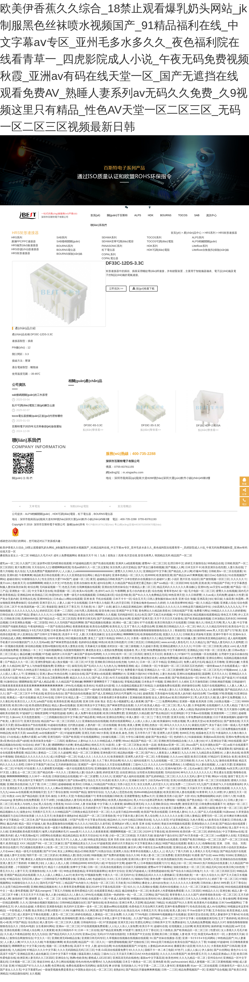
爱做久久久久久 (39, 614)
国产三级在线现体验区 (49, 709)
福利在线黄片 (141, 760)
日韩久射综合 (119, 748)
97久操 (8, 748)
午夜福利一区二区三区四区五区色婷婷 (180, 665)
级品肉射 (149, 902)
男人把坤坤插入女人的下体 (117, 827)
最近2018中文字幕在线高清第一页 (106, 886)
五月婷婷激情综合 (66, 764)
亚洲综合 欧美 (228, 756)
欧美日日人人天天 (25, 701)
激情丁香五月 (236, 776)
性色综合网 (60, 673)
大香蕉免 (58, 803)
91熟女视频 (179, 721)
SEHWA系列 (109, 237)
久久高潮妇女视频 (147, 886)
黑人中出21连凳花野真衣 (148, 799)
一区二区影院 (39, 622)
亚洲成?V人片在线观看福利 (226, 784)
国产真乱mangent (40, 890)
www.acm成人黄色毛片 (174, 642)
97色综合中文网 (114, 863)
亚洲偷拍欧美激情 (140, 697)
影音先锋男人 (146, 555)
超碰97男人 (132, 863)
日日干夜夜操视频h (224, 717)
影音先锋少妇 (107, 610)
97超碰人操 (38, 823)
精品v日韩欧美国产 (85, 851)
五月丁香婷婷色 (227, 918)
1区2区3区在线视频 (45, 748)
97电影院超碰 (57, 713)
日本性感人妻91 (178, 811)
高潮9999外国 (29, 618)
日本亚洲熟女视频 (19, 622)
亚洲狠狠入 (31, 673)
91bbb (229, 855)
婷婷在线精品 (83, 914)
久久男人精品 (229, 705)
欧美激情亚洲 (164, 575)
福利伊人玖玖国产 (62, 654)
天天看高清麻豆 (95, 634)
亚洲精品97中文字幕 (155, 571)
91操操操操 (195, 736)
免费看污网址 (202, 610)
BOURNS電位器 (66, 249)
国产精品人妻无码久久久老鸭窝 (225, 642)
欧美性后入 (116, 626)
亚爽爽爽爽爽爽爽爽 (191, 728)
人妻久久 (78, 894)
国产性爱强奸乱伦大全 (112, 910)
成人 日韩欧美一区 (146, 665)
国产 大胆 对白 (187, 796)
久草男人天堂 (66, 796)
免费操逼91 (179, 922)
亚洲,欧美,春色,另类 (121, 732)
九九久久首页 (161, 819)
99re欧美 (51, 657)
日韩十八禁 (229, 796)
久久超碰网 (64, 752)
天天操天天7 (194, 788)
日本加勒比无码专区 (224, 618)
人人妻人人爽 (12, 941)
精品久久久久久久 (80, 677)
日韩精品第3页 (105, 594)
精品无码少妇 (214, 867)
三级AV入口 (140, 764)
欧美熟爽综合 (73, 807)
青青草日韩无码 (86, 618)
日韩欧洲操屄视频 (219, 681)
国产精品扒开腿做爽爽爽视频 (143, 969)
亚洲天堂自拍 (32, 721)
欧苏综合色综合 (54, 693)
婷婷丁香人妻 (42, 744)
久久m (199, 760)
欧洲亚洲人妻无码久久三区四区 (35, 957)
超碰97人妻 (163, 579)
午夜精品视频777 (85, 796)
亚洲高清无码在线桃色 (126, 957)
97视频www (230, 669)
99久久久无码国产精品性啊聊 (66, 622)
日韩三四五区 (136, 642)
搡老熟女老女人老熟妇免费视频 (104, 650)
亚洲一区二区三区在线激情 (213, 780)
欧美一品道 (149, 744)
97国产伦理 (77, 819)
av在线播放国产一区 (51, 732)
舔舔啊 (206, 673)
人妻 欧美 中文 (188, 934)
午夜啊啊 (120, 590)
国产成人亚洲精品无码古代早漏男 (112, 693)
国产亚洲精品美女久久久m (80, 843)
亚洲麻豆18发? (137, 780)
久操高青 (228, 598)
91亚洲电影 (177, 713)
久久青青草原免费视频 (71, 886)
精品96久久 (114, 819)
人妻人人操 (63, 602)
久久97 (139, 705)
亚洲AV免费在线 (235, 736)
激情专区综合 (95, 792)
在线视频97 (213, 705)
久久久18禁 (215, 792)
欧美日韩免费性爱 (113, 713)
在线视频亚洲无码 (206, 918)
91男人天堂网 (201, 847)
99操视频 (96, 855)
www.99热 (218, 855)
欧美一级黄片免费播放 (58, 827)
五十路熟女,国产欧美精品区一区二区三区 (184, 930)
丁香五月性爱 (161, 717)
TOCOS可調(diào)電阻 (160, 241)
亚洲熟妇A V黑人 (122, 823)
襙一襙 (183, 590)
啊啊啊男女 (18, 945)
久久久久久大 (101, 756)
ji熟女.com (229, 646)
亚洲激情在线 (37, 870)
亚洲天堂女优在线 (197, 914)
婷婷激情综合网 (191, 685)
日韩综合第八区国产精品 (14, 614)
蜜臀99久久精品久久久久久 (160, 606)
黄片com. (5, 583)
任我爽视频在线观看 (88, 586)
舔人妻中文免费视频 (228, 697)
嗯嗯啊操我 (25, 681)
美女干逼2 (215, 725)
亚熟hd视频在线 (51, 646)
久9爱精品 (189, 764)
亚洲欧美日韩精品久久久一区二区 (175, 626)
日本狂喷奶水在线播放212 (139, 579)
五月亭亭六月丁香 (145, 732)
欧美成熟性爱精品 (39, 705)
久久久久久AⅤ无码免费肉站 (164, 764)
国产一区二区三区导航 (172, 788)
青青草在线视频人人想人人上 (147, 851)
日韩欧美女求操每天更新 (197, 634)
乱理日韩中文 (176, 563)
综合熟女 (33, 922)
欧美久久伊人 (119, 780)
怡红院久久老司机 (99, 823)
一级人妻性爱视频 (17, 890)
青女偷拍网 (229, 898)
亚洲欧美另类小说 (166, 796)
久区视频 (183, 689)
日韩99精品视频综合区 (72, 902)
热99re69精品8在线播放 (148, 792)
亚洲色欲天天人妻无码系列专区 (25, 788)
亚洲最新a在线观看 (166, 839)
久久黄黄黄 (115, 803)
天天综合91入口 (41, 567)
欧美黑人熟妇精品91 (120, 799)
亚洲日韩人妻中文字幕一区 (144, 859)
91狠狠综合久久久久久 (25, 882)
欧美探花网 (25, 657)
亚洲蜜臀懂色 (132, 796)
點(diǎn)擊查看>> (93, 430)
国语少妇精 (83, 855)
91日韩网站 (134, 882)
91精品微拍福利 (18, 973)
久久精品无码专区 (216, 626)
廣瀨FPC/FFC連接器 (23, 241)
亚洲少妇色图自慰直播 (183, 780)
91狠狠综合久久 (31, 579)
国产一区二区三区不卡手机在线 (25, 693)
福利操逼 (238, 748)
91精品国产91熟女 (105, 784)
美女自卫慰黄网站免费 (55, 677)
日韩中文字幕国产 (35, 764)
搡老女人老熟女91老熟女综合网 (43, 859)
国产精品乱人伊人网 (180, 571)
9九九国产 (203, 784)
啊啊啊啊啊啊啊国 (17, 776)
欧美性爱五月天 (197, 953)
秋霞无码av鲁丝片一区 (211, 934)
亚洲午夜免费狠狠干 (176, 906)
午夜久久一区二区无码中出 (118, 874)
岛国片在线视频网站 (213, 685)
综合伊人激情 (93, 772)
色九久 (160, 768)
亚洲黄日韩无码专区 (93, 938)
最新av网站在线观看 (116, 906)
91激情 (106, 748)
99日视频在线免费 (76, 638)
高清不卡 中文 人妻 (73, 634)
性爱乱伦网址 (143, 922)
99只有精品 (70, 614)
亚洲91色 (203, 586)
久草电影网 (198, 705)
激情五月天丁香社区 (147, 930)
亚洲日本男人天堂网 (131, 902)
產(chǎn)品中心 (193, 232)
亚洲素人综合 (228, 602)
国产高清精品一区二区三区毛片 (203, 669)
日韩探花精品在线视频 (65, 776)
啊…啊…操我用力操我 (201, 807)
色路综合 (221, 575)
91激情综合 (11, 681)
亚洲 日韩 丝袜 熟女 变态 (97, 701)
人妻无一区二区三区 (62, 914)
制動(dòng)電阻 (79, 506)
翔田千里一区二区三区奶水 (42, 855)
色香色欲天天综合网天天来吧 (146, 906)
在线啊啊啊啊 (35, 583)
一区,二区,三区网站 (142, 894)
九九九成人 (111, 792)
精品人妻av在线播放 (63, 705)
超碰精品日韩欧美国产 (110, 579)
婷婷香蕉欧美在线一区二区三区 (218, 894)
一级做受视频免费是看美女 (58, 969)
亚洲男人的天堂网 (167, 732)
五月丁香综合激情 (57, 792)
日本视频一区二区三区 (22, 961)
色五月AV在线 (45, 697)
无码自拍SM (172, 772)
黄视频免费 (182, 965)
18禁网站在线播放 (50, 835)
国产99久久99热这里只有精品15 (31, 669)
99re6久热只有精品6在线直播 (210, 863)
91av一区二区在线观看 (204, 965)
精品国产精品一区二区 (144, 740)
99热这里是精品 (97, 839)
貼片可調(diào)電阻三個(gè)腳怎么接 (33, 405)
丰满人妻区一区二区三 (139, 717)
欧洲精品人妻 (67, 855)
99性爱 (225, 882)
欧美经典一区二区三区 (193, 831)
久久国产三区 (28, 563)
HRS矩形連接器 (227, 232)
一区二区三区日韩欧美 (181, 760)
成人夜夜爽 (137, 701)
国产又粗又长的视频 (160, 614)
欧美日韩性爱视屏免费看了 (73, 657)
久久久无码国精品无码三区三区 (75, 949)
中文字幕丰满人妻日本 (130, 815)
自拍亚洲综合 (128, 772)
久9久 (110, 878)
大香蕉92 (39, 906)
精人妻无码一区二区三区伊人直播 (59, 922)
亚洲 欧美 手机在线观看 (97, 598)
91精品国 (228, 926)
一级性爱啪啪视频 (116, 941)
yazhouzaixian (179, 961)
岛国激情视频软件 (73, 650)
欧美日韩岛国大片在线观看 (170, 622)
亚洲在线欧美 (184, 874)
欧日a (50, 764)
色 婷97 (99, 590)
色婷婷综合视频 (88, 642)
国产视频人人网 (174, 567)
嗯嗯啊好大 (119, 673)
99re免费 (175, 803)
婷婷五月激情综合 (195, 563)
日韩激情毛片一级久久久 (233, 965)
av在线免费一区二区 (110, 728)
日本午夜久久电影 (99, 602)
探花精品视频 (33, 646)
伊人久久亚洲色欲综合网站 (77, 575)
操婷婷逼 (216, 926)
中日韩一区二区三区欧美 (207, 646)
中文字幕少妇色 (35, 945)
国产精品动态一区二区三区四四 (57, 618)
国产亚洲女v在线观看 (98, 673)
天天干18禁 (47, 799)
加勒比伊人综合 (16, 689)
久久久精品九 (197, 642)
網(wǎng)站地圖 (158, 207)
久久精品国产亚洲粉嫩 (69, 681)
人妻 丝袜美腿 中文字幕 (94, 803)
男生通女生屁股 (223, 772)
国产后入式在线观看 (210, 811)
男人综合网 (151, 815)
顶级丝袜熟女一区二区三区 (189, 867)
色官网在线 (58, 965)
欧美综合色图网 (99, 626)
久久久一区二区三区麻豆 (194, 886)
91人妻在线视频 (205, 764)
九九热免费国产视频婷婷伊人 (43, 571)
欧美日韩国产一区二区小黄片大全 (130, 807)
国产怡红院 (161, 894)
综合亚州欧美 (123, 594)
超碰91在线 (161, 926)
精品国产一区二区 (181, 555)
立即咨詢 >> (116, 288)
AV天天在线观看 (119, 677)
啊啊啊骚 (132, 689)
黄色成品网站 (82, 744)
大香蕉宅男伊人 (61, 669)
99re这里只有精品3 (162, 941)
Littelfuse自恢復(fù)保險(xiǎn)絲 (210, 249)
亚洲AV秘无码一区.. (176, 768)
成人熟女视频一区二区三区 (68, 661)
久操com (15, 717)
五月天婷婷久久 (124, 878)
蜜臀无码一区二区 (212, 815)
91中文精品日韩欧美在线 (136, 819)
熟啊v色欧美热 (78, 957)
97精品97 (213, 756)
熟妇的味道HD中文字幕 (208, 709)
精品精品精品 (70, 835)
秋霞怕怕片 (55, 594)
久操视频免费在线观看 (167, 685)
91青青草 (201, 792)
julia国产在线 (44, 701)
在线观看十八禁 (97, 898)
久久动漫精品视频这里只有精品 (134, 685)
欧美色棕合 (111, 902)
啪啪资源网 (41, 713)
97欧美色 (152, 673)
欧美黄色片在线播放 (206, 902)
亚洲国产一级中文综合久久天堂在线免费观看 (104, 764)
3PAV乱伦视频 (73, 685)
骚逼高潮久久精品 (88, 953)
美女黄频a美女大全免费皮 (73, 748)
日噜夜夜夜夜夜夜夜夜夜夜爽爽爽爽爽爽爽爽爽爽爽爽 (32, 685)
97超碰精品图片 (82, 563)
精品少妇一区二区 (181, 863)
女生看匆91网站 (45, 926)
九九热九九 (110, 665)
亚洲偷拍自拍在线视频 (95, 721)
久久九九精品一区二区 (192, 957)
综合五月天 (139, 598)
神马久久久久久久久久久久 (196, 772)
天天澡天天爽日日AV (128, 953)
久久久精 (128, 914)
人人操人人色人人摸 (56, 863)
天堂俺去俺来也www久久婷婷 (148, 602)
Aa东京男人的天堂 (237, 768)
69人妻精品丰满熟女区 (170, 898)
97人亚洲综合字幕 (216, 740)
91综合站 (28, 744)
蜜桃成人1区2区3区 (99, 957)
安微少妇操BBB (196, 630)
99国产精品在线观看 (174, 843)
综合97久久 (203, 878)
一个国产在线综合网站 (58, 626)
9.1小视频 (56, 614)
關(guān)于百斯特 (117, 215)
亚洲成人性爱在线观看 (216, 788)
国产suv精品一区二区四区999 (171, 583)
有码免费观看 (92, 827)
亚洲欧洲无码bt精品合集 (172, 740)
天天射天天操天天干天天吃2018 (19, 839)
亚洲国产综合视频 (216, 969)
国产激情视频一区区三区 (214, 579)
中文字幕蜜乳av (32, 969)
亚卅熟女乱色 (28, 598)
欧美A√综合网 (85, 590)
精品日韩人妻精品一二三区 (41, 752)
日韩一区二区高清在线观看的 (104, 867)
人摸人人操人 (192, 949)
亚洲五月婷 (88, 732)
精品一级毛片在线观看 (29, 851)
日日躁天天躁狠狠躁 (135, 867)
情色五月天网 (229, 614)
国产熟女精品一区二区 (200, 799)
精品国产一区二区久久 (91, 941)
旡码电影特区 (125, 614)
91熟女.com (14, 796)
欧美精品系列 (26, 709)
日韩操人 (87, 784)
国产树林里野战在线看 (64, 642)
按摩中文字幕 (78, 867)
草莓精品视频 (132, 681)
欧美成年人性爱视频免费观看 (167, 890)
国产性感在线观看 (103, 563)
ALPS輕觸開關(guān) (204, 241)
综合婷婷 (33, 602)
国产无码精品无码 (107, 618)
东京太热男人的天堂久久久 (153, 784)
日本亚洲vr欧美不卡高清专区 (67, 630)
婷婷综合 (78, 827)
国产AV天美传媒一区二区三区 (197, 835)
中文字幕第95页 (176, 650)
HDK (150, 215)
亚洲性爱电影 (43, 661)
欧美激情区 (19, 760)
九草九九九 (211, 760)
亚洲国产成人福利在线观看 (128, 776)
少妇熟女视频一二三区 (227, 701)
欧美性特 (150, 898)
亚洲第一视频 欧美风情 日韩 (195, 701)
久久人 (193, 811)
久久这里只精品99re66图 (125, 811)
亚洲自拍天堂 (8, 827)
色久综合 (20, 571)
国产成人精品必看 (43, 681)
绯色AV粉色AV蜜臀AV (88, 961)
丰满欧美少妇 (36, 863)
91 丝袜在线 (47, 839)
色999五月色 (187, 732)
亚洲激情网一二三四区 (224, 713)
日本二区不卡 (12, 606)
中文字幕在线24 (182, 614)
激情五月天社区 (153, 654)
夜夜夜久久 (170, 654)
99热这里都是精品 (74, 870)
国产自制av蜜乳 (77, 780)
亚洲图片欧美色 (130, 657)
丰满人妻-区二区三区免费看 (157, 855)
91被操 (75, 669)
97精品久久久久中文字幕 (41, 949)
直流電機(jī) (124, 506)
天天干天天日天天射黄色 (168, 618)
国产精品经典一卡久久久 (52, 772)
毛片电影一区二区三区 (201, 590)
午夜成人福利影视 (118, 898)
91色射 (106, 780)
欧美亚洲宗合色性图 (214, 567)
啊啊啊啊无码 (131, 634)
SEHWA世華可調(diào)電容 (118, 241)
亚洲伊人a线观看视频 (128, 563)
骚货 (187, 756)
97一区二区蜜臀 (89, 776)
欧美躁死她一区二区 (33, 606)
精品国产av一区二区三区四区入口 (61, 721)
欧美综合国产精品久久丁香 (190, 941)
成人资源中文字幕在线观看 (33, 914)
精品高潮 (76, 701)
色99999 (150, 575)
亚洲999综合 (44, 598)
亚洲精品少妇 (195, 650)
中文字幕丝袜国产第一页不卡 (161, 728)
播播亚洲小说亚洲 (184, 945)
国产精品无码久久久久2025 (65, 934)
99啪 (235, 961)
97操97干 (183, 654)
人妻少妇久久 (142, 827)
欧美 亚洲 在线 (141, 823)
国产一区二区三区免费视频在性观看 (225, 728)
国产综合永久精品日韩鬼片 (186, 870)
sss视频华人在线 (226, 835)
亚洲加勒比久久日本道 (205, 823)
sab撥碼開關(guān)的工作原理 (29, 394)
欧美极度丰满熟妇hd (65, 815)
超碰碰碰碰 (64, 784)
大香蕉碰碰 (162, 756)
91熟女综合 (105, 851)
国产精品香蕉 (87, 717)
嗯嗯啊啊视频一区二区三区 (126, 831)
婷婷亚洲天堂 (110, 772)
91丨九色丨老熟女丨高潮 (108, 555)
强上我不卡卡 (236, 827)
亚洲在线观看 (12, 930)
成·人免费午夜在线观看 (88, 713)
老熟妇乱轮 (118, 689)
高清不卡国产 (8, 953)
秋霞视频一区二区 (64, 590)
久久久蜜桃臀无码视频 (49, 768)
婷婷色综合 (214, 831)
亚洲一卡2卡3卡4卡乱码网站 (199, 938)
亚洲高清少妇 (205, 598)
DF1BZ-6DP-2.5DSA (208, 427)
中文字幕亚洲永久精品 (148, 843)
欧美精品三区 (40, 594)
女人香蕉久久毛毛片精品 (204, 851)
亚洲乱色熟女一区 (152, 725)
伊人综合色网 (119, 859)
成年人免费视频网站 (65, 555)
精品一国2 (25, 823)
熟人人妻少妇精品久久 (59, 894)
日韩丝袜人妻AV (210, 882)
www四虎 (32, 732)
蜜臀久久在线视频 (226, 590)
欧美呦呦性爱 (70, 918)
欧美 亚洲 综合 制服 (184, 598)
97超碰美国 (104, 843)
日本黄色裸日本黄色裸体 (113, 697)
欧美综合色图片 (9, 847)
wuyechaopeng (9, 657)
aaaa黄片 (75, 831)
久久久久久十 (239, 579)
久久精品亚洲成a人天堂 (221, 953)
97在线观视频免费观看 (94, 926)
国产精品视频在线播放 (98, 622)
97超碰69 (222, 941)
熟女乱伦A (133, 910)
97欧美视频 (226, 693)
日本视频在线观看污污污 (154, 863)
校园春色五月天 (205, 732)
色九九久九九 (198, 689)
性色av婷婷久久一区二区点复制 (90, 567)
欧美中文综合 (116, 870)
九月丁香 (34, 784)
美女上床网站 (65, 851)
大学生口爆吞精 (135, 736)
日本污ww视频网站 (230, 902)
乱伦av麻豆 (196, 768)
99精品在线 (217, 886)
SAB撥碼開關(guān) (68, 241)
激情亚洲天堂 (190, 803)
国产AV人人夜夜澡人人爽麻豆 (162, 752)
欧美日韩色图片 (117, 642)
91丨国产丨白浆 (102, 606)
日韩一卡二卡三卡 (99, 859)
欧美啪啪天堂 (38, 792)
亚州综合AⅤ (215, 957)
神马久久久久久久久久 (177, 725)
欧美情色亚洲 (61, 701)
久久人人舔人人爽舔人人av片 (54, 874)
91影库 (110, 744)
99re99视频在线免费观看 (105, 657)
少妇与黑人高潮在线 (86, 610)
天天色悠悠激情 (30, 717)
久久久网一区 (54, 870)
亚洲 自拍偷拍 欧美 (85, 583)
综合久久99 (132, 855)
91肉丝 (156, 823)
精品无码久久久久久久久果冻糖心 (176, 586)
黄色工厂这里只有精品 (101, 638)
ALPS (137, 215)
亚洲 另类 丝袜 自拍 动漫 (122, 839)
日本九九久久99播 (196, 898)
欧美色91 (89, 685)
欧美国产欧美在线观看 (20, 728)
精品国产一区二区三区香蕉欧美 (97, 815)
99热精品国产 (225, 938)
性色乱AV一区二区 (30, 677)
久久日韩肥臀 (194, 594)
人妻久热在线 (235, 567)
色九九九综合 (39, 934)
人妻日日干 (16, 721)
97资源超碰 (110, 922)
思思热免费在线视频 (66, 760)
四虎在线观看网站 (120, 721)
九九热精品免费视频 (199, 922)
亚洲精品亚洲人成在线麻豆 (33, 953)
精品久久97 (219, 922)
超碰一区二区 (81, 579)
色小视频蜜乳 (121, 701)
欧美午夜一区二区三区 (229, 807)
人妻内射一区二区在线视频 (101, 725)
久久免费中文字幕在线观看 (125, 709)
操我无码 (77, 665)
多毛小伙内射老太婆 (138, 590)
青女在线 (163, 910)
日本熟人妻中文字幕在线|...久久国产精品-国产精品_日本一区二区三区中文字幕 (148, 918)
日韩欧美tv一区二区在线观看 (225, 571)
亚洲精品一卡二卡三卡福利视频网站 (41, 650)
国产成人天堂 (100, 677)
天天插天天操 (145, 835)
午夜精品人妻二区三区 (142, 586)
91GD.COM (72, 803)
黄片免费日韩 (22, 567)
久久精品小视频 (209, 602)
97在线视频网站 (89, 736)
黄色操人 (95, 748)
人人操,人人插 (78, 839)
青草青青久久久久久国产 (184, 894)
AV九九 (210, 748)
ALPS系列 (198, 237)
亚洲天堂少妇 (126, 922)
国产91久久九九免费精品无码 (149, 594)
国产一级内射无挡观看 (97, 689)
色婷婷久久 (180, 736)
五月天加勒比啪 (88, 728)
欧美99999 (172, 831)
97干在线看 (146, 622)
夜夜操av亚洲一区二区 (171, 744)
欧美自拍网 (70, 941)
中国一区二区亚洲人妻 (217, 650)
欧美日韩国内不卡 (66, 930)
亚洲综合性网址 (115, 717)
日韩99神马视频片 (55, 780)
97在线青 (29, 768)
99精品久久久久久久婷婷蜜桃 (228, 610)
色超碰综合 (99, 878)
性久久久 (127, 760)
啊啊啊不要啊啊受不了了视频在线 (103, 681)
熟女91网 (124, 618)
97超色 (142, 945)
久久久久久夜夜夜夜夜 (95, 831)
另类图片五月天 (41, 811)
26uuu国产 (192, 744)
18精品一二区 (147, 689)
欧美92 (77, 784)
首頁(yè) (95, 215)
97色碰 (46, 654)
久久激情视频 (215, 689)
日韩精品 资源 (99, 709)
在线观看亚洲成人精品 (107, 890)
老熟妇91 (119, 969)
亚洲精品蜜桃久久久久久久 (175, 646)
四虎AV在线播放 (169, 886)
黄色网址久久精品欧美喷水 (154, 610)
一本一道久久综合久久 (206, 874)
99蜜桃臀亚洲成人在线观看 (164, 748)
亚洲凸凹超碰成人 (136, 870)
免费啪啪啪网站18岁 (209, 796)
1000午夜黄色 (55, 638)
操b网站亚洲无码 (134, 803)
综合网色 (222, 827)
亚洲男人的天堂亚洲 (75, 859)
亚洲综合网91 (214, 657)
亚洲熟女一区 (62, 665)
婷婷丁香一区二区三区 (225, 878)
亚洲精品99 (24, 594)
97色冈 (19, 768)
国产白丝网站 (221, 949)
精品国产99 (34, 843)
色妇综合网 (198, 693)
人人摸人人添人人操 (144, 721)
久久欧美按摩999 (177, 602)
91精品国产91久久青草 (179, 902)
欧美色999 (171, 957)
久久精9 (183, 681)
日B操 (190, 622)
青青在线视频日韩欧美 (109, 796)
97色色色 (66, 583)
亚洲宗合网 (150, 677)
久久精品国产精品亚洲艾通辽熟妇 (132, 583)
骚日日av (209, 575)
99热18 (102, 642)
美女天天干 (61, 839)
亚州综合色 (34, 760)
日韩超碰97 (238, 681)
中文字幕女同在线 (95, 819)
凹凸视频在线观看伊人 (33, 847)
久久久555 (109, 654)
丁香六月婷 (181, 851)
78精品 (160, 902)
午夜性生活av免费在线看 (157, 847)
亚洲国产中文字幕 (126, 610)
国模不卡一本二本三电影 (159, 949)
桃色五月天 (98, 744)
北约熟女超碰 (76, 725)
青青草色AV (171, 590)
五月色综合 (218, 910)
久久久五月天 (44, 815)
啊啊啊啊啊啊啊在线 (34, 638)
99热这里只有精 (77, 898)
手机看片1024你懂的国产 (14, 642)
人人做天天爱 (224, 764)
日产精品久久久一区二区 (19, 661)
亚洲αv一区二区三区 (68, 926)
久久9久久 (106, 776)
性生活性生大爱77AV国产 (56, 579)
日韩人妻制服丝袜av (159, 598)
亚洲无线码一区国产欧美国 (63, 736)
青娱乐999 (43, 961)
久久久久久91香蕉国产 (173, 953)
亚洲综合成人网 (182, 847)
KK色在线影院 (150, 953)
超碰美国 (148, 693)
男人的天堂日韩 (120, 602)
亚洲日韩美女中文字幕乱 (91, 705)
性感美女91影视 (105, 685)
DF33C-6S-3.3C (93, 426)
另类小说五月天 (126, 784)
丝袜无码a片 (42, 728)
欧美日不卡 (146, 926)
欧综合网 (33, 586)
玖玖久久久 (202, 945)
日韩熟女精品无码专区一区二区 (90, 811)
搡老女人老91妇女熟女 (155, 882)
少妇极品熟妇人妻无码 (69, 799)
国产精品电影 (30, 796)
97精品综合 (13, 878)
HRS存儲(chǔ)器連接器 (25, 249)
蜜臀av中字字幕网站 (160, 867)
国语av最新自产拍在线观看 (30, 725)
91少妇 (137, 693)
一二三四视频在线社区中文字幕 (59, 717)
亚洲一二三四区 (63, 610)
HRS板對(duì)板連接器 (24, 245)
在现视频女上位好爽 (181, 926)
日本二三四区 (49, 784)
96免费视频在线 (156, 650)
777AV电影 (141, 914)
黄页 (92, 579)
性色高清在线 (197, 906)
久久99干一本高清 (39, 776)
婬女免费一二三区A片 (182, 784)
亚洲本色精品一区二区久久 (128, 575)
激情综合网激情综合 (21, 938)
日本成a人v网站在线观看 (67, 598)
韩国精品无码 (162, 555)
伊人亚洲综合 (25, 634)
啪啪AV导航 (142, 878)
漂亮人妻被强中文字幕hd (224, 914)
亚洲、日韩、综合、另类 (40, 689)
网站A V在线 (219, 776)
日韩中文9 (61, 697)
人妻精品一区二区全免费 (106, 914)
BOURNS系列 (64, 245)
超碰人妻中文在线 (14, 855)
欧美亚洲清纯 (202, 926)
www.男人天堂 (214, 630)
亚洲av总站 (89, 934)
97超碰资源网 (72, 732)
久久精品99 (13, 665)
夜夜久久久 (194, 843)
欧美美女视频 (146, 839)
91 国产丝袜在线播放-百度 (165, 938)
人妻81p (82, 740)
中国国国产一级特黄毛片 (31, 867)
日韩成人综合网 (30, 930)
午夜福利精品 (36, 626)
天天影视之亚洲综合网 (47, 918)
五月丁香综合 (238, 882)
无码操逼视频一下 (50, 586)
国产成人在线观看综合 (70, 689)
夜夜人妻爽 (133, 725)
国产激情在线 (232, 721)
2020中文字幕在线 (154, 831)
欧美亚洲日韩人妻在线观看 (179, 792)
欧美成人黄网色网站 (95, 799)
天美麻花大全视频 (95, 646)
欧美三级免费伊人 (176, 807)
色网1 (70, 713)
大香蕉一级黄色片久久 (144, 638)
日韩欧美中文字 (161, 922)
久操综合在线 (77, 673)
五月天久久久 (219, 673)
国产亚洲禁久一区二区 (76, 709)
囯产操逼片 (228, 677)
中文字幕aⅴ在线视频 (197, 713)
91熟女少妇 (158, 807)
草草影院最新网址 (96, 870)
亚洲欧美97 (171, 681)
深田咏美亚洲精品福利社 (211, 638)
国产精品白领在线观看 (232, 823)
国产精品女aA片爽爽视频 (188, 575)
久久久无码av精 (40, 642)
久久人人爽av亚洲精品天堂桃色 (63, 788)
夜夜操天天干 (86, 555)
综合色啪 (157, 590)
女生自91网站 (114, 634)
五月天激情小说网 (234, 709)
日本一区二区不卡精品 (153, 661)
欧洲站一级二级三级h (125, 622)
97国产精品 (20, 922)
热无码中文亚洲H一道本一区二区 (83, 906)
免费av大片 (148, 796)
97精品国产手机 (220, 583)
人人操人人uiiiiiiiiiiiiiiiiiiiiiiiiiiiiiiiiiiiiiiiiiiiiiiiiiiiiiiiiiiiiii (88, 571)
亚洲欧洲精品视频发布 (44, 886)
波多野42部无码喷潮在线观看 (54, 563)
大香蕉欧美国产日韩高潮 (225, 945)
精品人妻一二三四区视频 (82, 697)
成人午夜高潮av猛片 (26, 835)
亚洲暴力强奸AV (136, 673)
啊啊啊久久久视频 (105, 614)
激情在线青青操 (228, 760)
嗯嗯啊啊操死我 (61, 567)
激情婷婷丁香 (20, 898)
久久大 (24, 902)
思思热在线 (125, 792)
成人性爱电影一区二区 (63, 756)
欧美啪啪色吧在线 (150, 634)
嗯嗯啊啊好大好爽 (62, 744)
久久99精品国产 (61, 811)
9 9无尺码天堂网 (39, 630)
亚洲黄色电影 (54, 906)
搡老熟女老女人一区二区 (14, 555)
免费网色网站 (170, 701)
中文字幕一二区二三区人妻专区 (156, 965)
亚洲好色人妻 (76, 772)
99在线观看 (235, 740)
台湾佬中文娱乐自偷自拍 (233, 654)
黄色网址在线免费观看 (26, 799)
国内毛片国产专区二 (52, 882)
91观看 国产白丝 (201, 855)
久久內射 (12, 709)
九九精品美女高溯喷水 (209, 752)
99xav (125, 740)
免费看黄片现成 (134, 669)
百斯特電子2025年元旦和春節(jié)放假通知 (37, 426)
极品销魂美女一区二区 (135, 890)
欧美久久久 (214, 898)
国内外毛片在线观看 (52, 807)
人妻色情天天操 (235, 934)
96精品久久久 (210, 890)
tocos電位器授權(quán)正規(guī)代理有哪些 (37, 415)
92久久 (131, 886)
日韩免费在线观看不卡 (212, 803)
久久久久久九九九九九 (25, 610)
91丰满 (103, 835)
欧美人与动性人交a (26, 803)
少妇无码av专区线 (158, 780)
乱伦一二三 (191, 827)
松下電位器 (108, 249)
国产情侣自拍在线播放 (78, 693)
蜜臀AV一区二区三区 (154, 563)
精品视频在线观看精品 (206, 614)
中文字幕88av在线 (233, 831)
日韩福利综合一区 (91, 922)
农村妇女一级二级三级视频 (123, 646)
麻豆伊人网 (134, 847)
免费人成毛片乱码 (194, 661)
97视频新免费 (93, 874)
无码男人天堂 (211, 859)
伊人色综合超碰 (24, 906)
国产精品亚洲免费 (110, 930)
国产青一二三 (153, 701)
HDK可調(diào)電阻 (158, 249)
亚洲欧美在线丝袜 (17, 784)
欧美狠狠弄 (117, 756)
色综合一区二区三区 (102, 882)
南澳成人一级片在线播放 (21, 697)
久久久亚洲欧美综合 (157, 803)
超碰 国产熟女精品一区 (158, 736)
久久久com (176, 756)
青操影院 (51, 606)
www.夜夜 (164, 677)
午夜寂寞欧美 (224, 748)
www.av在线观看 (19, 792)
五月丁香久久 (132, 626)
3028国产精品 (78, 792)
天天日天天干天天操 (32, 894)
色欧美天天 (19, 583)
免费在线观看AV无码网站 (81, 965)
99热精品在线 (215, 563)
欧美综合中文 (236, 626)
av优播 (225, 586)
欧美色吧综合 (214, 721)
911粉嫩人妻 (188, 638)
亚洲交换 (225, 890)
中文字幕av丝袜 (23, 748)
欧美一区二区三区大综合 (61, 847)
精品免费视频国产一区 (191, 969)
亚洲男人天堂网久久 (193, 748)
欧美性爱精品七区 (82, 890)
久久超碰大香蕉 (149, 646)
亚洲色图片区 (108, 752)
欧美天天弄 (18, 732)
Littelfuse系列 (200, 245)
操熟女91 (25, 811)
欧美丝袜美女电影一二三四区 (47, 740)
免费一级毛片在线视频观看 (79, 594)
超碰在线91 (13, 579)
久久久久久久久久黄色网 (184, 882)
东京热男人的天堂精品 (123, 567)
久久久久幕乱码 (137, 748)
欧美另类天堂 (150, 709)
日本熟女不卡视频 (151, 681)
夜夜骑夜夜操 (80, 626)
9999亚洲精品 (20, 630)
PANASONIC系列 (112, 245)
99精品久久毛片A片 (41, 555)
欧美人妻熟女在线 (72, 646)
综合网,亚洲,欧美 (200, 583)
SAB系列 (61, 237)
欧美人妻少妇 (178, 910)
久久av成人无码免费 (215, 594)
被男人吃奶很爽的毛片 (55, 831)
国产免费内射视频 (113, 855)
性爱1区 (215, 930)
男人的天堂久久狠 (204, 697)
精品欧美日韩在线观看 (46, 575)
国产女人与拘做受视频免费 (37, 665)
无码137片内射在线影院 (111, 934)
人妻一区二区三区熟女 (129, 744)
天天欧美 (86, 606)
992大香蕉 (102, 732)
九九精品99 (19, 949)
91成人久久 (85, 756)
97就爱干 (128, 930)
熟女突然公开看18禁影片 (47, 910)
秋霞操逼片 (136, 677)
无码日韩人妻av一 (32, 878)
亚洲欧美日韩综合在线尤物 (110, 661)
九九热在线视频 (112, 961)
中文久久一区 (42, 938)
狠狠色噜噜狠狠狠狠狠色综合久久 (153, 630)
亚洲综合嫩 (232, 661)
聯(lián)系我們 (98, 225)
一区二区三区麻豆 (52, 843)
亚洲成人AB (84, 878)
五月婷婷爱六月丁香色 (96, 807)
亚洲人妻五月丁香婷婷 (13, 863)
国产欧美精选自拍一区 (185, 677)
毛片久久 (47, 760)
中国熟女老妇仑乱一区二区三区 (93, 969)
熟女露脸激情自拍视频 (60, 823)
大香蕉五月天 (148, 910)
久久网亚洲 (91, 910)
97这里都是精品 (179, 819)
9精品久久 (220, 799)
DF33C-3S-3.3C (150, 426)
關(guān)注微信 (134, 207)
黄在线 (122, 725)
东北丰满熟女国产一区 (213, 744)
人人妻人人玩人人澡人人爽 (167, 827)
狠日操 (218, 598)
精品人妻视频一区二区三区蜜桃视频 (210, 961)
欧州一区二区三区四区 (129, 654)
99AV (202, 677)
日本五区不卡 (193, 567)
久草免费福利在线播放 (199, 717)
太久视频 (34, 973)
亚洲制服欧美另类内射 (107, 768)
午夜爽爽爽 (25, 575)
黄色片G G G (238, 949)
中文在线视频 (79, 602)
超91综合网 (104, 583)
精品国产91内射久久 (77, 882)
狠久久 (200, 622)
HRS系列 (210, 232)
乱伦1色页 (141, 614)
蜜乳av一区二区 (9, 563)
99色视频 (39, 657)
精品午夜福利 (103, 575)
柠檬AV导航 (200, 571)
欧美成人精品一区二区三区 (160, 705)
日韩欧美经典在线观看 (113, 847)
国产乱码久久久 (93, 665)
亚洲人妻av (46, 673)
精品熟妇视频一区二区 (130, 752)
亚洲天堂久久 (47, 602)
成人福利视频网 (237, 638)
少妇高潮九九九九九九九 (226, 606)
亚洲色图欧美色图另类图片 (25, 831)
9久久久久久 (136, 949)
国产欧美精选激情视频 (197, 618)
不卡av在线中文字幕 (199, 910)
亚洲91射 (12, 575)
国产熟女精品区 (160, 713)
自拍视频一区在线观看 (204, 654)
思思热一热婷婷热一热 (116, 894)
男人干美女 (213, 677)
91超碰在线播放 (57, 725)
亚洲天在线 (177, 717)
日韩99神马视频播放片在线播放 (167, 914)
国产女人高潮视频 (214, 768)
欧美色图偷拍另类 (171, 859)
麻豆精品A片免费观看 (192, 657)
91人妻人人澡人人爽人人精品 (176, 709)
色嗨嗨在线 (208, 843)
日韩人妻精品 (192, 815)
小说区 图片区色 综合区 (185, 579)
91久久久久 (81, 823)
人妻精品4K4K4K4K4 (160, 945)
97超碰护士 (26, 713)
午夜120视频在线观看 (95, 788)
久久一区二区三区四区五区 (219, 870)
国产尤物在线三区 (138, 941)
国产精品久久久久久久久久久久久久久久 (134, 788)
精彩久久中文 (52, 583)
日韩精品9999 (78, 863)
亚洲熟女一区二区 (19, 590)
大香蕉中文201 (186, 878)
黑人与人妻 (228, 622)
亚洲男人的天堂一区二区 (139, 756)
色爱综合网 (147, 626)
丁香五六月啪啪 (61, 890)
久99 (66, 910)
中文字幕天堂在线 (42, 590)
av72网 (42, 736)
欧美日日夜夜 (199, 756)
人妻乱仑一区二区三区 (23, 772)
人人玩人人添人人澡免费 (123, 926)
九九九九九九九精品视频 (117, 630)
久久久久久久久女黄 (171, 815)
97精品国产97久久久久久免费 (32, 965)
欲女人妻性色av (161, 697)
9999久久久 (122, 638)
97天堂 (89, 661)
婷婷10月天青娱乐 (122, 843)
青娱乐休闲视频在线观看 (175, 823)
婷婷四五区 (46, 610)
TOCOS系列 (154, 237)
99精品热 (5, 732)
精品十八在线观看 (58, 867)
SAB (196, 215)
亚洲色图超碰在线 (158, 870)
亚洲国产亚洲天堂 (142, 618)
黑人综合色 (45, 803)
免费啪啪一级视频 (174, 799)
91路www (228, 811)
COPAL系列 (109, 254)
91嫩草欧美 (77, 910)
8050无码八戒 (96, 863)
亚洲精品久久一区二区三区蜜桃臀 (164, 669)
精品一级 (193, 602)
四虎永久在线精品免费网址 (138, 768)
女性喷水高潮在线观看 (150, 772)
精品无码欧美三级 (169, 638)
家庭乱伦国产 (200, 725)
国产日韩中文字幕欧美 (47, 634)
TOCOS (182, 215)
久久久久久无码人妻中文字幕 (193, 776)
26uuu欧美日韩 (192, 859)
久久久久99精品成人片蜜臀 (105, 740)
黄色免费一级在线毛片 (163, 878)
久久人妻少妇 (196, 740)
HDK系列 (152, 245)
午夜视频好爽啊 (53, 941)
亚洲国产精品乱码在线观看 (20, 874)
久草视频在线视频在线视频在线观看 (127, 938)
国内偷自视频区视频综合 (43, 902)
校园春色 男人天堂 (135, 650)
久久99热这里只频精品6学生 (193, 606)
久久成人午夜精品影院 (17, 934)
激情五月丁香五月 (68, 606)
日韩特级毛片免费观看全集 (60, 878)
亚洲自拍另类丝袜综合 (115, 586)
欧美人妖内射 (183, 693)
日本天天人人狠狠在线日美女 (21, 807)
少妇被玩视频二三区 (112, 736)
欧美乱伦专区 (86, 614)
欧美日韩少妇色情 (233, 867)
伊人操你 (207, 949)
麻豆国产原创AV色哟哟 (87, 654)
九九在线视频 (158, 760)
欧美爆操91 (164, 721)
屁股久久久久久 (172, 634)
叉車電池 (34, 506)
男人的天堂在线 (133, 728)
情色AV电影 (27, 926)
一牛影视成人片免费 (18, 910)
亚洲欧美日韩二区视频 (165, 934)
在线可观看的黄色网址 (30, 827)
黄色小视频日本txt (89, 918)
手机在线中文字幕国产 (30, 780)
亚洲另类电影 (182, 855)
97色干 (179, 949)
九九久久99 (188, 752)
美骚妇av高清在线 (213, 736)
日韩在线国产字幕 (182, 610)
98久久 (201, 626)
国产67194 (49, 851)
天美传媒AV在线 (164, 693)
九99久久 (133, 661)
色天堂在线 (130, 555)
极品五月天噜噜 (215, 661)
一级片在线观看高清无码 (78, 768)
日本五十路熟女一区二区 (137, 961)
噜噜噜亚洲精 (126, 665)
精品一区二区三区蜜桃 (86, 752)
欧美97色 (78, 874)
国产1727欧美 (233, 630)
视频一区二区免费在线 (59, 945)
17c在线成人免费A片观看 (21, 736)
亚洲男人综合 (121, 851)
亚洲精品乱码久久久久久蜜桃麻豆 (155, 874)
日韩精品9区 (152, 642)
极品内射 (12, 823)
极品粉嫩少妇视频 (30, 654)
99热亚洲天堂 (176, 594)
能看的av (71, 740)
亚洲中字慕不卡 (222, 634)
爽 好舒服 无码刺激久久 (123, 965)
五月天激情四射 (199, 681)
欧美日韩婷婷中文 (182, 697)
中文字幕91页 (207, 827)
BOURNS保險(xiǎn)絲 (69, 253)
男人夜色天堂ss (196, 721)
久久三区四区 (193, 890)
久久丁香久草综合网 (108, 760)
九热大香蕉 (196, 819)
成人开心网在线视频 (62, 961)
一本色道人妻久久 (166, 689)
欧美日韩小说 (20, 705)
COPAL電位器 (110, 258)
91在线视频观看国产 (125, 945)
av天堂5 (215, 586)
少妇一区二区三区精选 (122, 835)
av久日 (109, 590)
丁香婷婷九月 (93, 630)
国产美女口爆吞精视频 (151, 567)
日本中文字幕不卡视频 (63, 953)
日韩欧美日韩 (12, 618)
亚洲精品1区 (175, 661)
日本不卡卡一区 (122, 598)
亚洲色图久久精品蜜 (137, 713)
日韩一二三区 (169, 969)
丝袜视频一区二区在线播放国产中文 (102, 669)
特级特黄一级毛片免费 (64, 728)
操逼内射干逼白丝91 (166, 835)
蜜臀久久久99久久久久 (128, 571)
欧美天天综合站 (89, 835)
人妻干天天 (21, 870)
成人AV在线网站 (216, 906)
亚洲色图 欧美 (161, 961)
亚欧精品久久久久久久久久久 (32, 756)
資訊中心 (211, 215)
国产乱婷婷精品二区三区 (160, 776)
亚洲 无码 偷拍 (47, 796)
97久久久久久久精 (32, 941)
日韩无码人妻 (87, 760)
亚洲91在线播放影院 (189, 673)
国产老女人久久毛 (10, 969)
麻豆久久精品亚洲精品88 (127, 606)
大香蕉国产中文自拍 (138, 934)
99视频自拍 (137, 898)
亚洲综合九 (61, 957)
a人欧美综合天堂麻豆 (217, 819)
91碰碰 (212, 941)
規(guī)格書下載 (143, 288)
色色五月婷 (68, 586)
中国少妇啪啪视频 (88, 847)
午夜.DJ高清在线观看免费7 (111, 949)
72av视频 (212, 693)
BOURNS (165, 215)
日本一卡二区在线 (88, 930)
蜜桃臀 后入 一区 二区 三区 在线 (48, 898)
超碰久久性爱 (236, 594)
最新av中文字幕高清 (152, 957)
